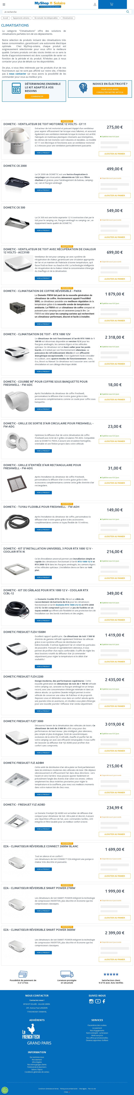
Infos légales (37, 1062)
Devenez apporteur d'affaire (97, 1040)
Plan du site (92, 1089)
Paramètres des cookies (97, 1025)
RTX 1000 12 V (85, 561)
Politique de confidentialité (68, 1089)
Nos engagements (97, 1030)
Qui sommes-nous (37, 1057)
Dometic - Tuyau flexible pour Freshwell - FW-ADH (41, 506)
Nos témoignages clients (36, 1064)
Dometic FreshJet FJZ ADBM (23, 762)
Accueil (5, 18)
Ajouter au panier (115, 154)
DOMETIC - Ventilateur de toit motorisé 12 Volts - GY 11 (44, 124)
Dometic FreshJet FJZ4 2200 (23, 676)
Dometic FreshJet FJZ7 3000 (23, 721)
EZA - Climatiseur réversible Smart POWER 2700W (39, 888)
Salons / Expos (36, 1069)
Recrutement (37, 1059)
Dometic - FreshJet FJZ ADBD (24, 804)
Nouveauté (67, 121)
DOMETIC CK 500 (14, 207)
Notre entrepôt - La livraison (97, 1033)
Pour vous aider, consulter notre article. (110, 91)
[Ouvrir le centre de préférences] (4, 1090)
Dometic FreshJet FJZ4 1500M (24, 631)
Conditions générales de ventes (37, 1072)
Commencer (37, 96)
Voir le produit (43, 153)
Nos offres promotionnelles (97, 1038)
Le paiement (97, 1028)
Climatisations (67, 18)
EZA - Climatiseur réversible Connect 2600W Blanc (40, 846)
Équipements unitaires (21, 18)
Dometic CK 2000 (15, 165)
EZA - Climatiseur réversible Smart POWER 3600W (39, 929)
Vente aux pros (97, 1035)
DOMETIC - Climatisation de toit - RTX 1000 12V (37, 334)
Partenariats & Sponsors (36, 1067)
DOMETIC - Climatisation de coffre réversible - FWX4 (42, 290)
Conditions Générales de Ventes (48, 1089)
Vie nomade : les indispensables (46, 18)
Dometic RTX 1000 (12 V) (68, 604)
